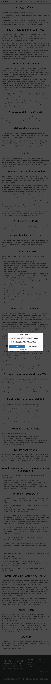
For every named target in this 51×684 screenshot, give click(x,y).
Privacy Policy (28, 349)
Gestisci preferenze (33, 346)
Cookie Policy (22, 349)
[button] (41, 334)
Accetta (17, 346)
